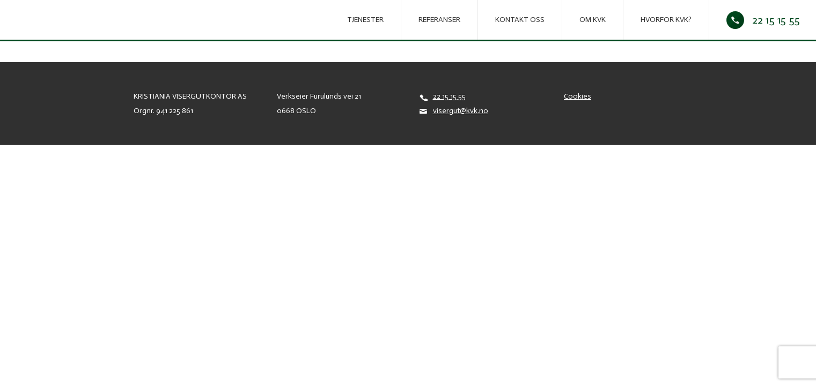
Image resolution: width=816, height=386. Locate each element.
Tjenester (365, 19)
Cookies (577, 96)
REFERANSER (439, 19)
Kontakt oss (520, 19)
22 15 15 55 (776, 19)
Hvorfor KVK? (666, 19)
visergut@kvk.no (460, 110)
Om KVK (592, 19)
